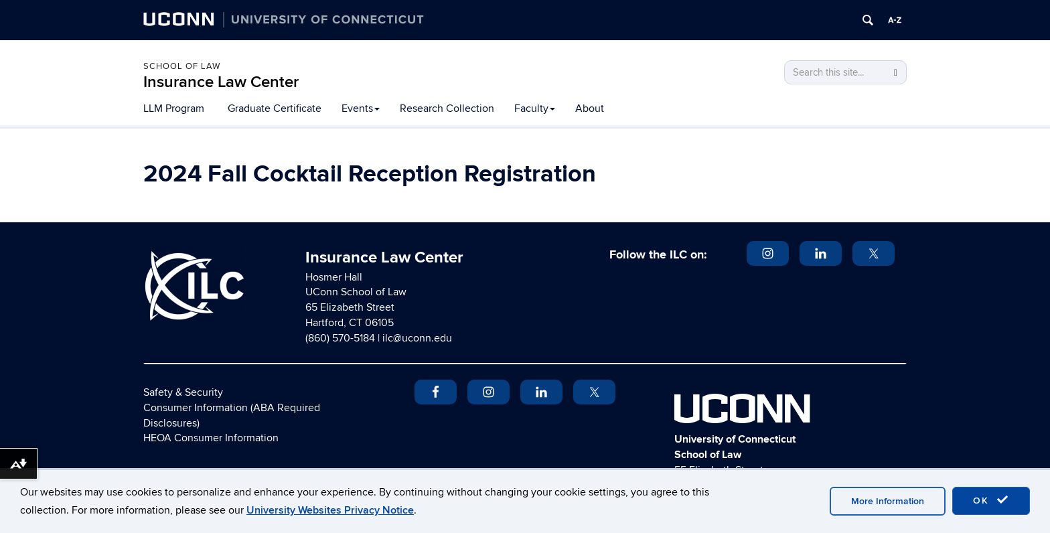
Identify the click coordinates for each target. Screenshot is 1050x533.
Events (361, 108)
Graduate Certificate (274, 108)
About (589, 108)
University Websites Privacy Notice (330, 510)
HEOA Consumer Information (211, 438)
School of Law (181, 66)
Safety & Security (183, 392)
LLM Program (173, 108)
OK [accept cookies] (991, 500)
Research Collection (447, 108)
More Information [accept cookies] (887, 501)
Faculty (534, 108)
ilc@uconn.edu (417, 338)
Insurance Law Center (221, 82)
